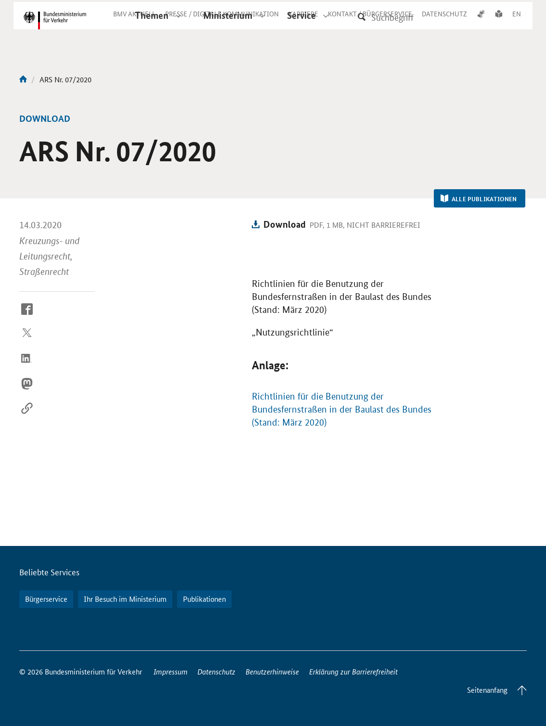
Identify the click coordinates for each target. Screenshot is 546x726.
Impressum (171, 671)
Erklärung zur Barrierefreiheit (353, 671)
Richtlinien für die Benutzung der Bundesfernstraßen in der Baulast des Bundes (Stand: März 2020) (341, 409)
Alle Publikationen (479, 198)
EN (516, 21)
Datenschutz (216, 671)
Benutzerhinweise (272, 671)
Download (284, 224)
